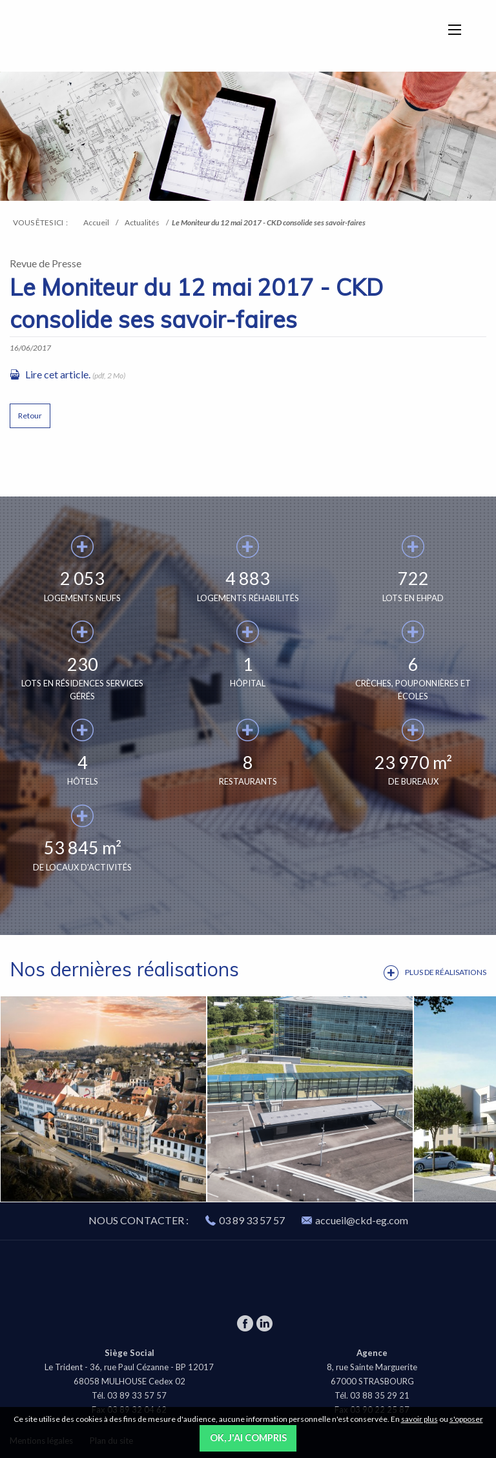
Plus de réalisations (445, 972)
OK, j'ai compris (248, 1437)
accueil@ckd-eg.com (355, 1220)
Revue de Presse (45, 263)
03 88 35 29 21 (379, 1395)
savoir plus (419, 1419)
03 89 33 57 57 (252, 1220)
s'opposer (466, 1419)
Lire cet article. (57, 374)
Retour (30, 415)
